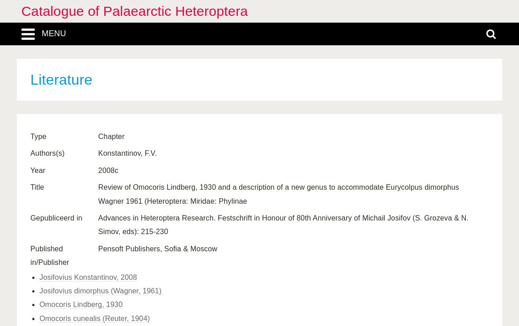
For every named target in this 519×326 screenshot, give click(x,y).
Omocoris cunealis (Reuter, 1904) (94, 318)
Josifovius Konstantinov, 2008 (88, 277)
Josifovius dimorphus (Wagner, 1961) (100, 291)
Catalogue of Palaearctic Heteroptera (134, 11)
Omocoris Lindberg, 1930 (80, 304)
